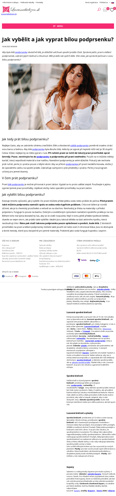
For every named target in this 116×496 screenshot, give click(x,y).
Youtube (35, 276)
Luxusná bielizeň (91, 326)
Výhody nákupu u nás (48, 253)
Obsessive (107, 329)
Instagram (22, 276)
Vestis (99, 490)
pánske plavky (103, 289)
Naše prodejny (45, 248)
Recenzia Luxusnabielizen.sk (13, 261)
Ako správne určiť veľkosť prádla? (90, 245)
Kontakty (39, 2)
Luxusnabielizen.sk (9, 14)
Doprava (5, 245)
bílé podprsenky (16, 184)
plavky (84, 345)
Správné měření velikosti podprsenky (92, 248)
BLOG (79, 250)
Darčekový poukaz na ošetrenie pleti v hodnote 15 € (54, 262)
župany (85, 353)
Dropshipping (44, 258)
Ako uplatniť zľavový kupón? (50, 256)
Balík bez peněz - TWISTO (12, 253)
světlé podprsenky (79, 145)
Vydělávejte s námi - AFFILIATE (51, 266)
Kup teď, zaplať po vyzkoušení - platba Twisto (20, 256)
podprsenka (21, 52)
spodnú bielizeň (84, 360)
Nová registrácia (91, 2)
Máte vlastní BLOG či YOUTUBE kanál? (92, 253)
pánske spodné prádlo (81, 362)
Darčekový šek (8, 250)
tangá (105, 336)
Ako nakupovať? (8, 248)
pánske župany (94, 474)
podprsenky (76, 385)
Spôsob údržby (45, 245)
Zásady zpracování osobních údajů (16, 258)
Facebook (9, 276)
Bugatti (91, 490)
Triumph (86, 331)
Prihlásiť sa (104, 2)
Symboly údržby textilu (48, 250)
